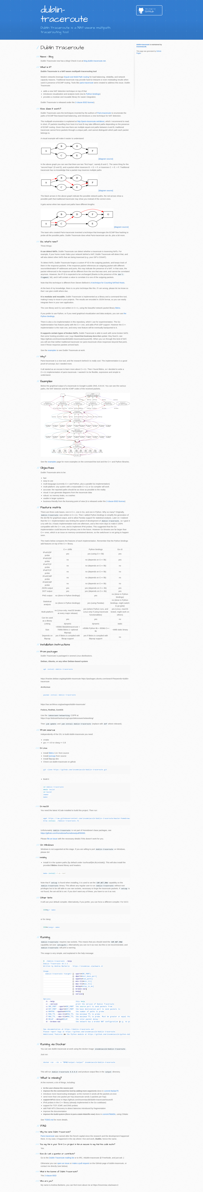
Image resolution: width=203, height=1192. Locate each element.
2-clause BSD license (84, 102)
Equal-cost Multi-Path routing (76, 77)
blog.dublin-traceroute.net (95, 61)
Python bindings (93, 94)
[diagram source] (106, 159)
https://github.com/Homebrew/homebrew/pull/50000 (63, 833)
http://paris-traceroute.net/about (90, 121)
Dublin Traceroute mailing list (61, 1158)
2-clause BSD (50, 1175)
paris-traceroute (86, 83)
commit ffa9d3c (109, 1114)
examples (52, 350)
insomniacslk (141, 47)
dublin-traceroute (142, 45)
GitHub (153, 10)
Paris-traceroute (104, 113)
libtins (117, 308)
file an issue (52, 839)
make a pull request (80, 1163)
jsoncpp (52, 756)
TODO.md (49, 1120)
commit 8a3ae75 (111, 1091)
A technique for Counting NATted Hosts (107, 283)
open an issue (63, 1163)
